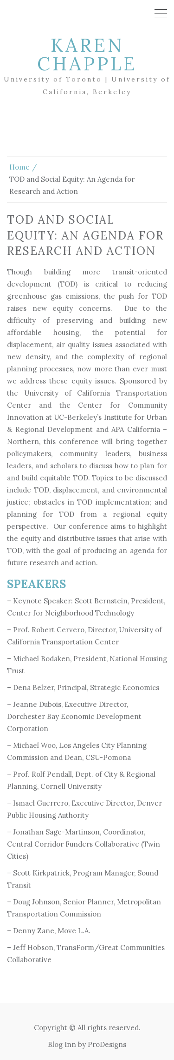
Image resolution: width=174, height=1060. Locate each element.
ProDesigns (107, 1044)
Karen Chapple (87, 54)
